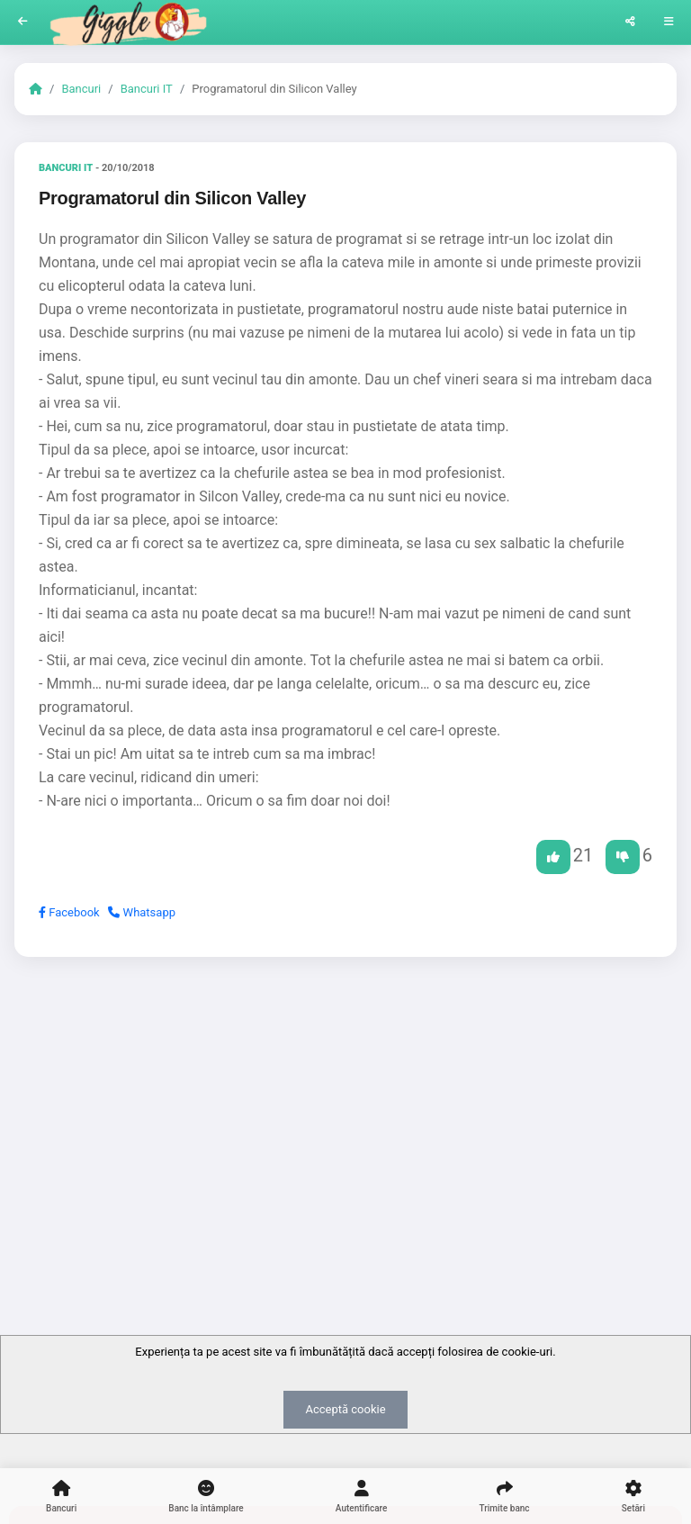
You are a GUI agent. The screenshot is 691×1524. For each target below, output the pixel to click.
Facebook (69, 912)
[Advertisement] (345, 1110)
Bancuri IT (147, 88)
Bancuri (81, 88)
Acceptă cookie (345, 1409)
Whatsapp (141, 912)
